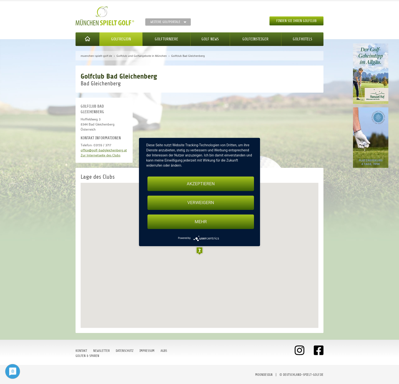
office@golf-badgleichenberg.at (104, 150)
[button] (199, 250)
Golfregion (121, 39)
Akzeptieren (201, 183)
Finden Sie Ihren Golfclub (296, 21)
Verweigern (200, 202)
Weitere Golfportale (165, 22)
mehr (201, 221)
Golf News (210, 39)
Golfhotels (302, 39)
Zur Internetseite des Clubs (100, 155)
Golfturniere (166, 39)
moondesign (264, 375)
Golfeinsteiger (255, 39)
